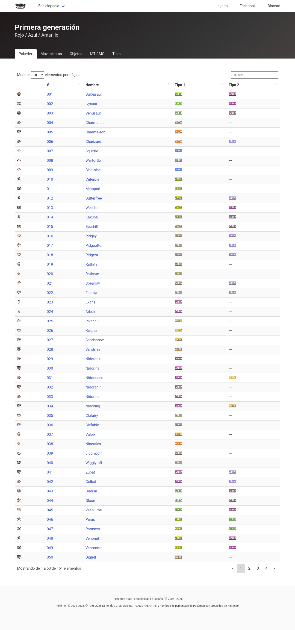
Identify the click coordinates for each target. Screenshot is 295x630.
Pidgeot (92, 255)
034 (50, 406)
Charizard (93, 141)
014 (50, 217)
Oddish (91, 491)
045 (50, 510)
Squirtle (92, 151)
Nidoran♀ (93, 359)
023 (50, 302)
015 (50, 226)
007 (50, 151)
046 (50, 519)
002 (50, 104)
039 (50, 453)
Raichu (91, 330)
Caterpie (92, 179)
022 (50, 293)
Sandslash (94, 349)
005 (50, 132)
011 (50, 189)
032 (50, 387)
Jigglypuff (94, 453)
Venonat (92, 538)
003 (50, 113)
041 (50, 472)
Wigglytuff (94, 463)
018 (50, 255)
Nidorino (93, 396)
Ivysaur (91, 104)
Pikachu (92, 321)
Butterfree (94, 198)
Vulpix (91, 434)
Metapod (93, 189)
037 (50, 434)
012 (50, 198)
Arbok (90, 311)
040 (50, 463)
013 (50, 208)
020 (50, 274)
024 (50, 311)
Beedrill (92, 226)
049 (50, 548)
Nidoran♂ (93, 387)
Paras (90, 519)
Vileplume (94, 510)
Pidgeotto (93, 245)
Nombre (92, 85)
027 (50, 340)
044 (50, 500)
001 (50, 94)
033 (50, 396)
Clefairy (92, 415)
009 (50, 170)
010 (50, 179)
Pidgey (91, 236)
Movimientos (51, 54)
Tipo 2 (234, 85)
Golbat (91, 482)
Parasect (93, 529)
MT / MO (97, 54)
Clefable (92, 425)
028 (50, 349)
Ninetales (93, 444)
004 (50, 123)
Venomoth (94, 548)
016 (50, 236)
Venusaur (93, 113)
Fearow (91, 293)
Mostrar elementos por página (48, 75)
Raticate (92, 274)
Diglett (91, 557)
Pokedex (26, 54)
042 (50, 482)
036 (50, 425)
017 (50, 245)
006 (50, 141)
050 (50, 557)
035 (50, 415)
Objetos (76, 54)
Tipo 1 (180, 85)
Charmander (96, 123)
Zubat (90, 472)
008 (50, 160)
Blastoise (93, 170)
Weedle (91, 208)
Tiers (116, 54)
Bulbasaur (94, 94)
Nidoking (93, 406)
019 (50, 264)
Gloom (91, 500)
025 (50, 321)
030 (50, 368)
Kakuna (92, 217)
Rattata (91, 264)
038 (50, 444)
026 (50, 330)
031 (50, 378)
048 (50, 538)
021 (50, 283)
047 (50, 529)
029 (50, 359)
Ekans (90, 302)
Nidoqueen (94, 378)
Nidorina (92, 368)
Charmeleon (95, 132)
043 (50, 491)
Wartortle (93, 160)
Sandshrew (95, 340)
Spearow (93, 283)
